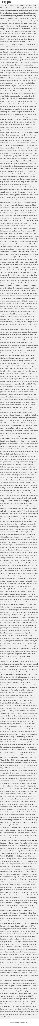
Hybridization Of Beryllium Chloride (12, 5)
